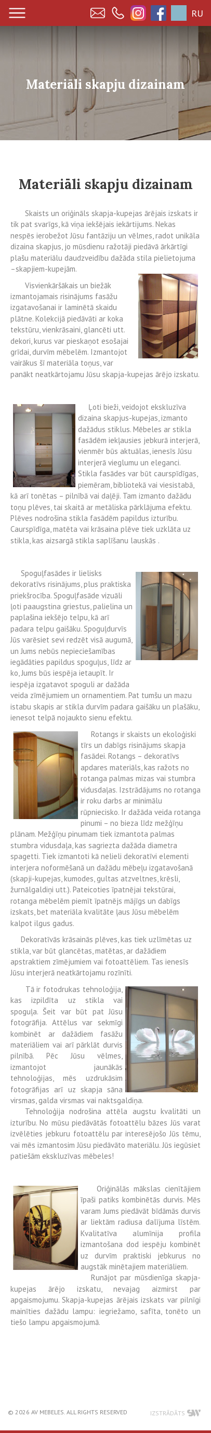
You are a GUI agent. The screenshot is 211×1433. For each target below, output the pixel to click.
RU (197, 13)
